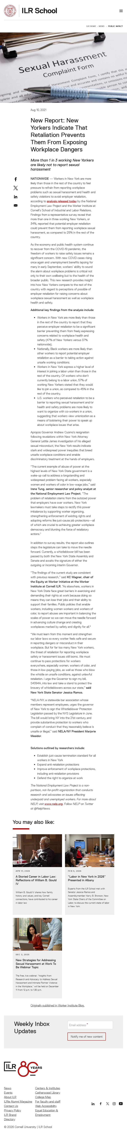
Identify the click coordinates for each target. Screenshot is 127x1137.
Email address (77, 1025)
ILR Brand (10, 1115)
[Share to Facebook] (16, 179)
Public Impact (115, 26)
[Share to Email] (16, 205)
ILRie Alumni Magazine (18, 1101)
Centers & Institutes (47, 1088)
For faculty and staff (47, 1101)
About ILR (10, 1097)
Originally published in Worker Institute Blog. (58, 1005)
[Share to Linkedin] (16, 197)
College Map (43, 1097)
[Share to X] (16, 188)
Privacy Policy (12, 1110)
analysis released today (62, 201)
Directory (9, 1119)
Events (8, 1092)
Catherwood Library (47, 1092)
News (101, 26)
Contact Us (11, 1106)
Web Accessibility (46, 1106)
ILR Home (91, 26)
